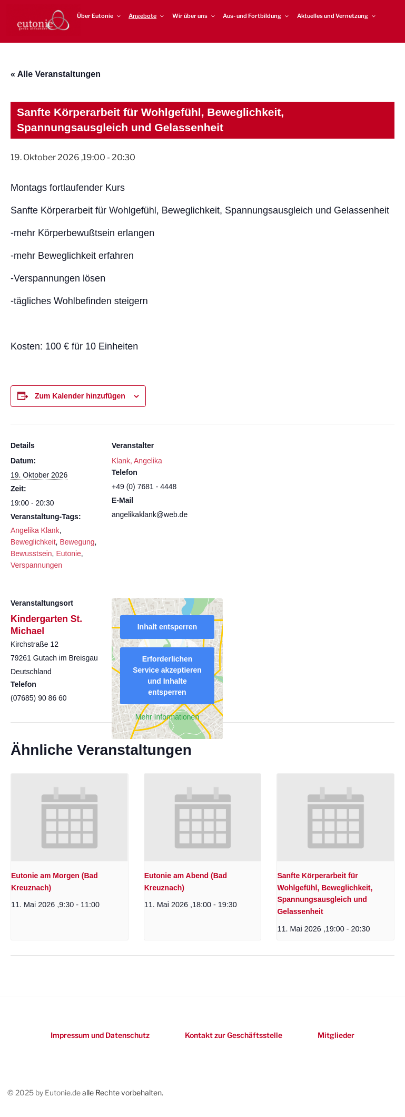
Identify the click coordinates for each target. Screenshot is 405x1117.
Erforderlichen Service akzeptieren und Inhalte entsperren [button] (167, 675)
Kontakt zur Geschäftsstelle (233, 1035)
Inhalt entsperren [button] (167, 627)
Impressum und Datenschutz (100, 1035)
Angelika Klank (35, 530)
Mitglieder (336, 1035)
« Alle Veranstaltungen (56, 74)
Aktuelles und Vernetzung (337, 16)
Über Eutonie (99, 16)
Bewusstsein (31, 553)
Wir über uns (194, 16)
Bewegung (77, 542)
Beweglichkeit (33, 542)
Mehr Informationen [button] (167, 717)
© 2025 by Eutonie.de (44, 1092)
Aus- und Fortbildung (256, 16)
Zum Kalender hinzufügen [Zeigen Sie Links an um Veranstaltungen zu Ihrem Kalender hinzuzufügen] (80, 396)
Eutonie (68, 553)
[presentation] (69, 817)
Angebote (147, 16)
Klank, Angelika (137, 460)
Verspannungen (36, 565)
